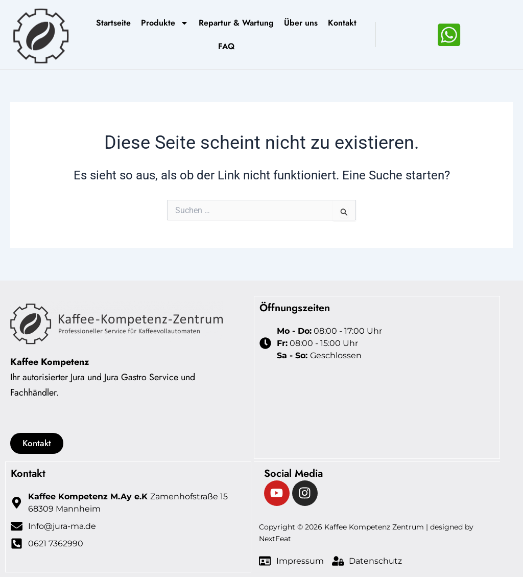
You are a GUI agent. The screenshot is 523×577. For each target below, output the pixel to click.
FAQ (226, 46)
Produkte (164, 23)
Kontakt (342, 23)
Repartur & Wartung (236, 23)
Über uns (301, 23)
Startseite (113, 23)
